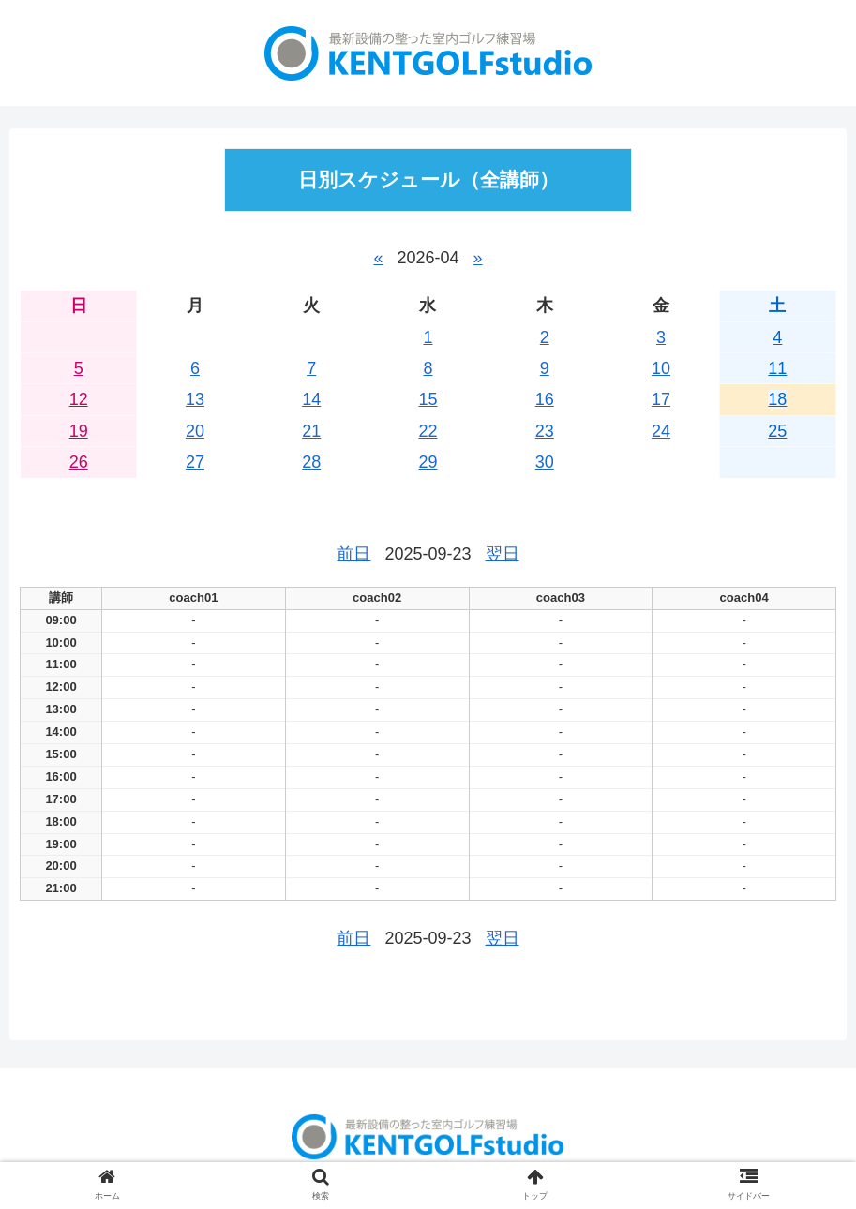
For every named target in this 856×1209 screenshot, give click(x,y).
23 (544, 431)
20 (195, 431)
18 (777, 399)
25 (777, 431)
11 (777, 368)
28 (311, 462)
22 (427, 431)
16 (544, 399)
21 (311, 431)
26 (78, 462)
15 (427, 399)
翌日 (502, 554)
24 (661, 431)
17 (661, 399)
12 (78, 399)
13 (195, 399)
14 (311, 399)
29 (427, 462)
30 (544, 462)
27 (195, 462)
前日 (353, 554)
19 (78, 431)
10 (661, 368)
